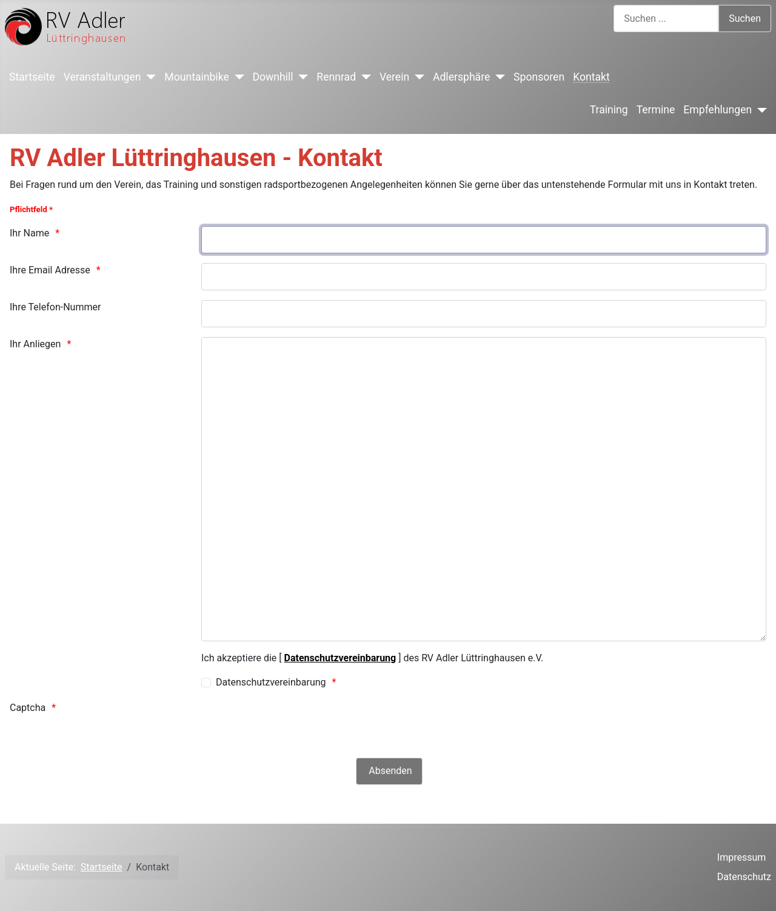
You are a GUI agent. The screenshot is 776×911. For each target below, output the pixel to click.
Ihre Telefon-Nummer (55, 307)
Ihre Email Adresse (50, 270)
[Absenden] (389, 771)
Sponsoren (538, 77)
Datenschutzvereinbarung (340, 658)
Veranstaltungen (102, 77)
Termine (656, 110)
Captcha (27, 707)
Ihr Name (29, 233)
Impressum (741, 857)
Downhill (273, 77)
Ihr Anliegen (35, 344)
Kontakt (591, 77)
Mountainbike (196, 77)
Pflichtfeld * (31, 209)
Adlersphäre (461, 77)
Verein (394, 77)
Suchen (745, 18)
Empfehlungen (717, 110)
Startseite (32, 77)
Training (609, 110)
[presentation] (293, 724)
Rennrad (336, 77)
